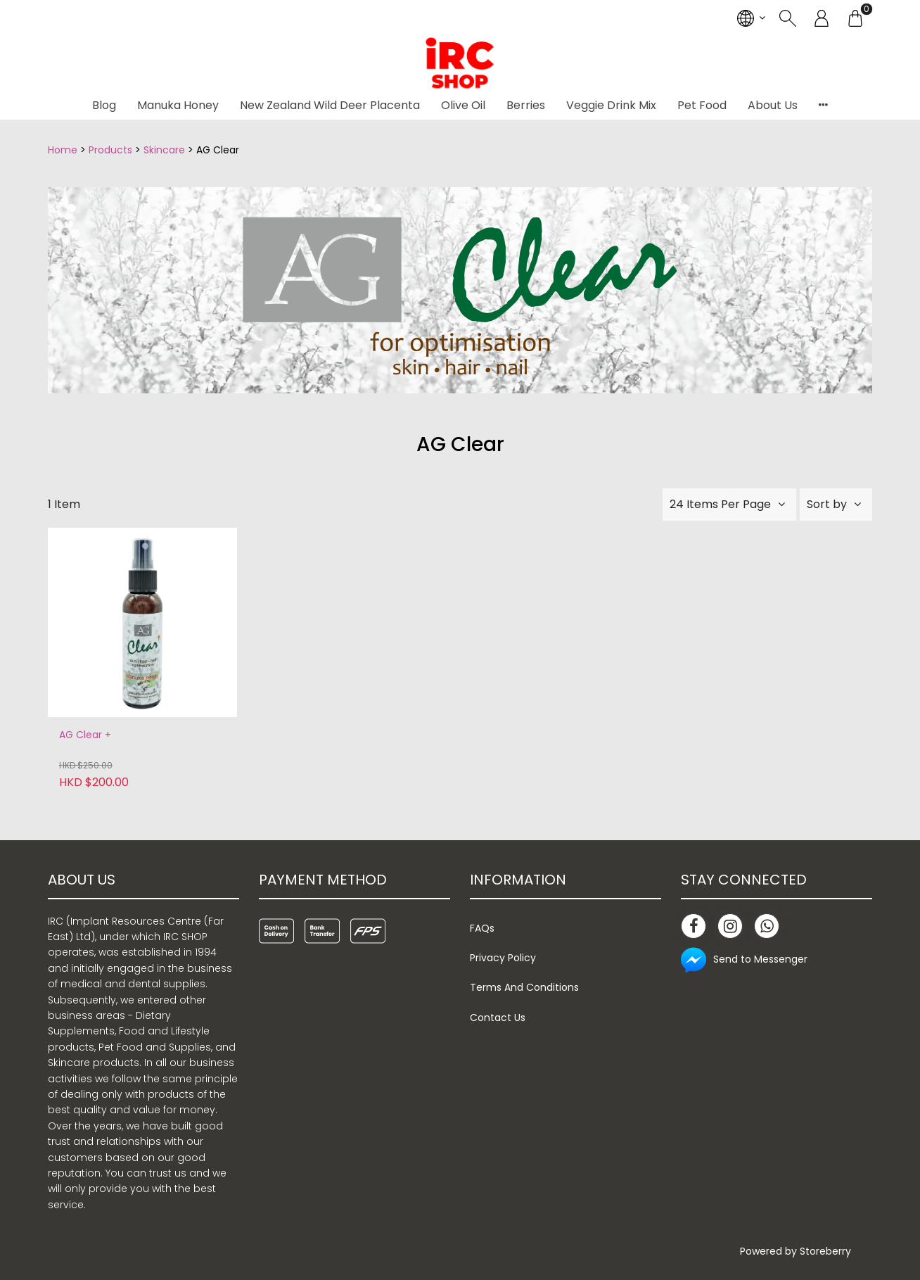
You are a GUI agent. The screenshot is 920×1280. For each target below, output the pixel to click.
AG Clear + (85, 735)
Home (62, 150)
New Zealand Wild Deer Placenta (330, 105)
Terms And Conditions (524, 987)
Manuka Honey (178, 105)
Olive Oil (463, 105)
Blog (104, 105)
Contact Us (497, 1017)
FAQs (482, 928)
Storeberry (825, 1251)
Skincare (164, 150)
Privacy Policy (503, 958)
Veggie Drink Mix (611, 105)
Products (110, 150)
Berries (525, 105)
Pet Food (702, 105)
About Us (773, 105)
